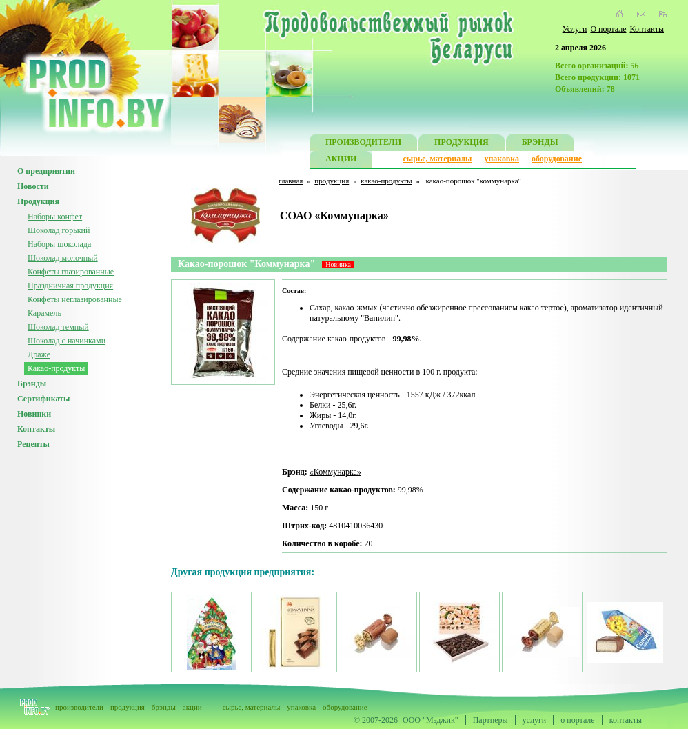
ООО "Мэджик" (430, 720)
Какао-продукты (56, 368)
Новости (33, 186)
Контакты (646, 29)
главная (291, 181)
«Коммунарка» (335, 472)
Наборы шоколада (59, 244)
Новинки (34, 414)
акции (192, 707)
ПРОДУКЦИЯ (461, 143)
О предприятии (46, 171)
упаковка (501, 158)
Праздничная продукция (70, 285)
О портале (608, 29)
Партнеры (490, 720)
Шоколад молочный (63, 258)
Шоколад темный (58, 327)
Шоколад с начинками (66, 341)
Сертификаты (43, 398)
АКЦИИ (341, 160)
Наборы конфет (55, 216)
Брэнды (31, 383)
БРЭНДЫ (540, 143)
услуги (535, 720)
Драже (39, 354)
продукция (331, 181)
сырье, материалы (437, 158)
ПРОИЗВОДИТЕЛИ (363, 143)
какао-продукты (386, 181)
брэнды (164, 707)
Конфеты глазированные (71, 272)
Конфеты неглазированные (75, 299)
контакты (625, 720)
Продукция (38, 201)
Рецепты (33, 444)
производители (79, 707)
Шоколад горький (59, 230)
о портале (577, 720)
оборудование (557, 158)
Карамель (44, 313)
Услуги (575, 29)
